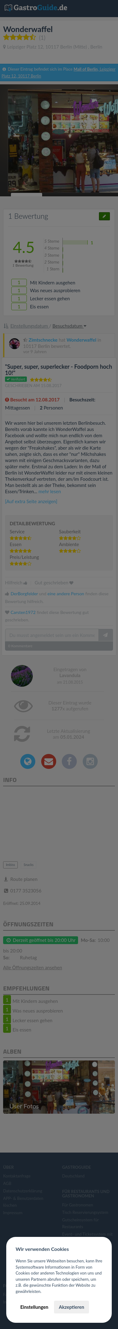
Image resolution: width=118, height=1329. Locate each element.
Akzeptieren (71, 1307)
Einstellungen (34, 1307)
